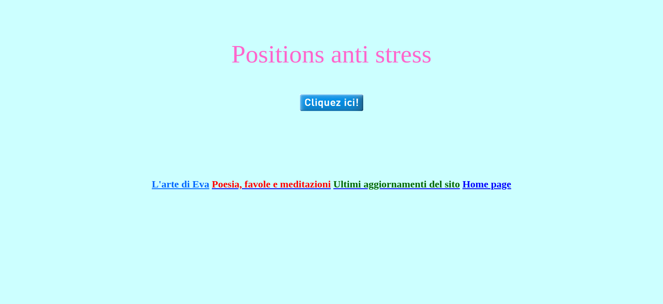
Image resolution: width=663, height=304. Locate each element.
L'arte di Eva (180, 184)
